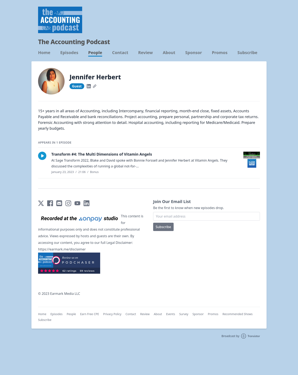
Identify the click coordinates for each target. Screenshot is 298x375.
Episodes (69, 53)
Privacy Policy (112, 314)
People (95, 53)
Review (145, 53)
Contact (120, 53)
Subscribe (247, 53)
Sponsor (193, 53)
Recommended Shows (237, 314)
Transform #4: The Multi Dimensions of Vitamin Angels (101, 154)
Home (44, 53)
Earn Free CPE (89, 314)
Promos (220, 53)
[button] (42, 156)
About (169, 53)
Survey (183, 314)
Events (170, 314)
